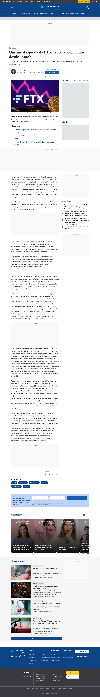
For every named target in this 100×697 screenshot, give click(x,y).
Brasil (24, 204)
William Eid (36, 618)
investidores (39, 393)
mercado (51, 421)
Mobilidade (53, 688)
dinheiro (22, 354)
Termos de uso (55, 660)
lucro (42, 301)
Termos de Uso (36, 504)
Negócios (31, 663)
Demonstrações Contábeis (39, 681)
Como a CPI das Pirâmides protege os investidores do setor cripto (34, 137)
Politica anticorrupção (40, 676)
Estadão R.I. (71, 688)
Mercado (36, 13)
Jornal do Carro (35, 688)
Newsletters (82, 651)
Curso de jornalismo (40, 678)
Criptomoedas (65, 13)
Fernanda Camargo (38, 583)
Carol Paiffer (37, 601)
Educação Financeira (51, 14)
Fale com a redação (55, 657)
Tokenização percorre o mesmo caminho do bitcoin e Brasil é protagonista (35, 131)
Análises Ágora (82, 14)
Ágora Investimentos (68, 657)
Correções (55, 674)
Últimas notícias (18, 1)
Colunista (12, 48)
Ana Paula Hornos (38, 566)
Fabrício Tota (23, 70)
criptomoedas (46, 116)
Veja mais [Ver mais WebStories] (85, 515)
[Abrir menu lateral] (12, 7)
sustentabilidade (17, 262)
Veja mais (36, 639)
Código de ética (39, 674)
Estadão (65, 654)
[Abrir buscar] (87, 7)
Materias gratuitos (82, 656)
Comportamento (74, 13)
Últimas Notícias (13, 14)
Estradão (59, 688)
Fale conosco (55, 678)
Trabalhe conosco (56, 680)
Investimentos (44, 13)
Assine (84, 1)
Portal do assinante (57, 676)
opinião (26, 1)
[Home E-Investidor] (50, 7)
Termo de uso (39, 684)
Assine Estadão (73, 673)
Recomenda (42, 688)
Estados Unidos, (50, 177)
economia (38, 1)
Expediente (54, 654)
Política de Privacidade (60, 503)
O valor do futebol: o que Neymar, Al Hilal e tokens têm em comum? (34, 143)
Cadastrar (77, 498)
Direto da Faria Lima (25, 14)
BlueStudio (64, 688)
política (32, 1)
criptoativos (23, 482)
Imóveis (47, 688)
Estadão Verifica (47, 1)
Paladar (28, 688)
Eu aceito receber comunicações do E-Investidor (43, 501)
